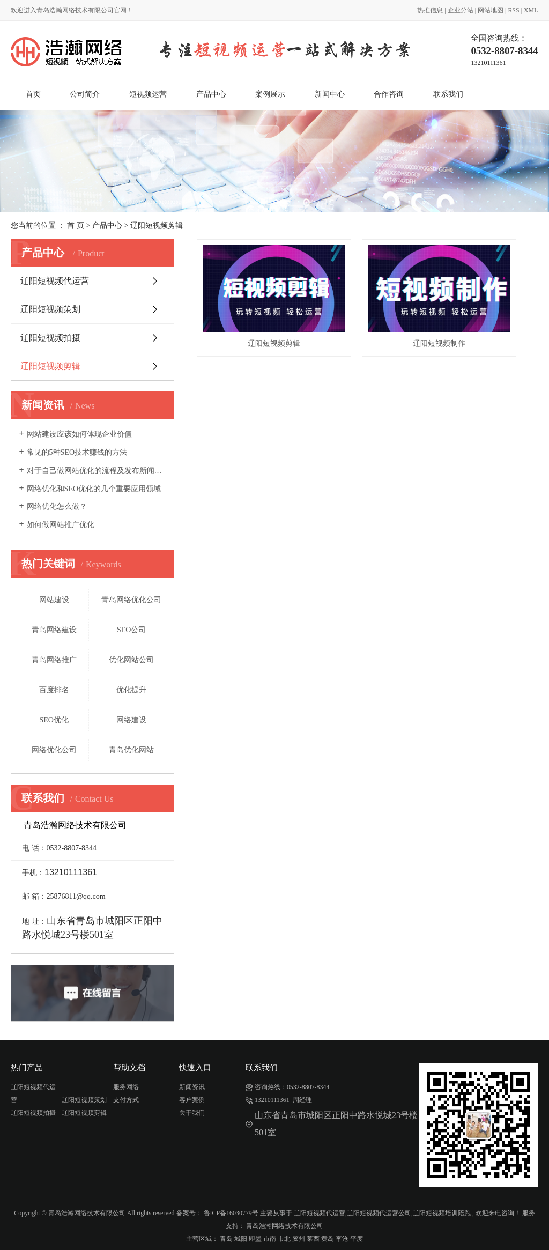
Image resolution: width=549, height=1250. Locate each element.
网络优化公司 (54, 750)
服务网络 (126, 1087)
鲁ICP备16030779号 (231, 1213)
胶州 (298, 1238)
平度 (356, 1238)
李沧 (342, 1238)
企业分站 (460, 10)
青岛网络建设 (54, 630)
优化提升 (131, 690)
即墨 (255, 1238)
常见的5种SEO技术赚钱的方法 (77, 452)
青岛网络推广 (54, 660)
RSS (513, 10)
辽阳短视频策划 (50, 309)
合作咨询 (389, 94)
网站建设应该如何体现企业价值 (79, 434)
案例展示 (270, 94)
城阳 (240, 1238)
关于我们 (192, 1112)
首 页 (75, 225)
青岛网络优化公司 (131, 600)
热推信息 (430, 10)
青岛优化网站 (131, 750)
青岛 (226, 1238)
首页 (33, 94)
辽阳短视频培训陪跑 (442, 1213)
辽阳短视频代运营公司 (379, 1213)
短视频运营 (148, 94)
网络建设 (131, 720)
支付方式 (126, 1100)
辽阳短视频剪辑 (156, 225)
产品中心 (211, 94)
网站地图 (490, 10)
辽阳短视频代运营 (54, 280)
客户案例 (192, 1100)
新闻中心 (330, 94)
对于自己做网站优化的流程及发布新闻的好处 (97, 471)
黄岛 (327, 1238)
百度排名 (54, 690)
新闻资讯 (192, 1087)
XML (531, 10)
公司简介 (85, 94)
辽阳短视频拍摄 (50, 337)
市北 (284, 1238)
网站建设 (54, 600)
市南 (269, 1238)
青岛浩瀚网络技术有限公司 (284, 1226)
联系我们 (448, 94)
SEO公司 (131, 630)
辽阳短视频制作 (367, 314)
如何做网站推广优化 (60, 525)
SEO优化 (53, 720)
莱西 (313, 1238)
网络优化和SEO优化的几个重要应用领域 (94, 489)
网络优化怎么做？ (57, 506)
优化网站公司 (131, 660)
